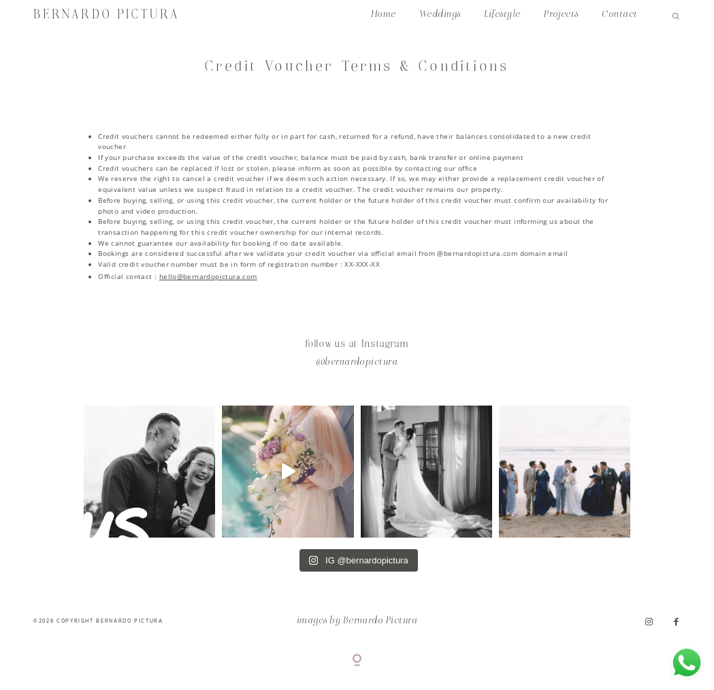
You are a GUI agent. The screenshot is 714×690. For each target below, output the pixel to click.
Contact (619, 15)
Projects (561, 15)
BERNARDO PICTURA (106, 15)
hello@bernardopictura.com (208, 276)
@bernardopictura (357, 362)
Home (383, 15)
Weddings (440, 15)
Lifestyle (502, 15)
